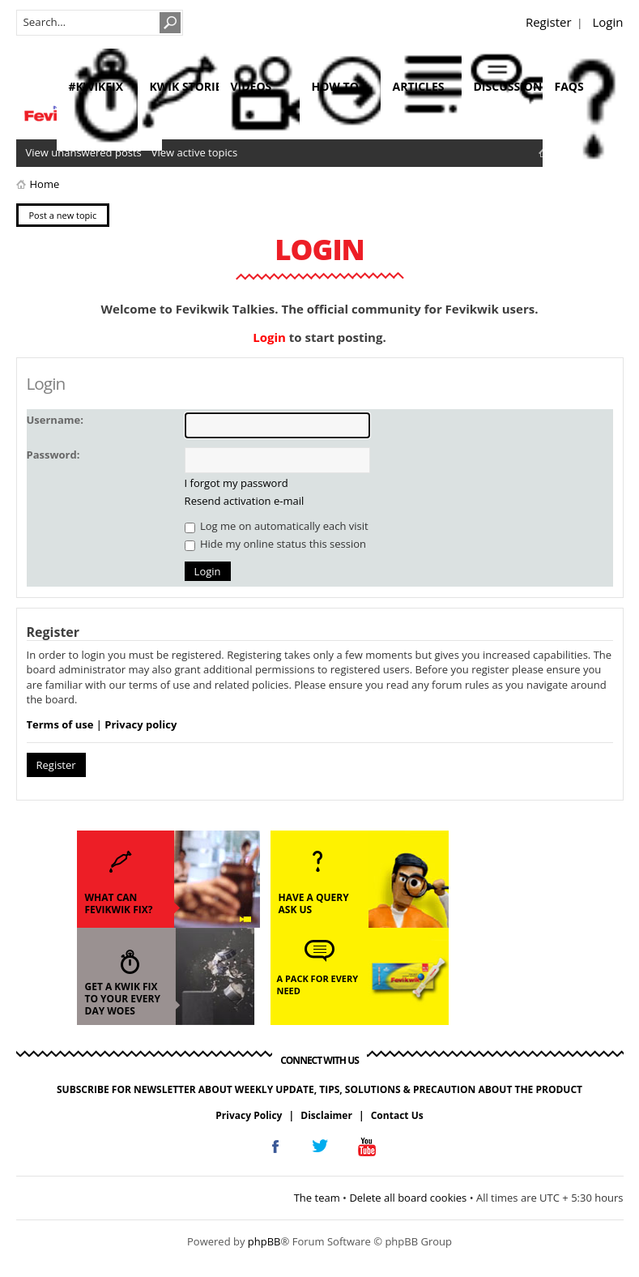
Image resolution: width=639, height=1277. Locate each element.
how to (335, 86)
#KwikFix (96, 86)
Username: (55, 419)
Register (549, 22)
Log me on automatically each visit (276, 526)
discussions (511, 86)
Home (45, 184)
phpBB (264, 1241)
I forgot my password (236, 483)
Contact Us (397, 1115)
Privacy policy (140, 724)
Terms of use (60, 724)
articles (419, 86)
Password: (53, 454)
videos (251, 86)
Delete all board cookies (407, 1197)
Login (608, 22)
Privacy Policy (248, 1115)
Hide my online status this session (275, 543)
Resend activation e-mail (245, 500)
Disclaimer (326, 1115)
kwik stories (189, 86)
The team (317, 1197)
